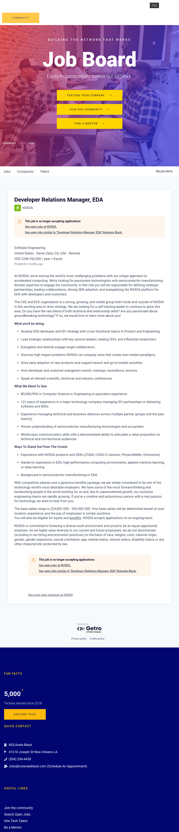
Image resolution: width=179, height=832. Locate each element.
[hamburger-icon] (154, 5)
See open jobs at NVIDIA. (41, 226)
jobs (6, 171)
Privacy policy (78, 638)
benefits (75, 518)
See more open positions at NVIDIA (50, 595)
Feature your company (89, 95)
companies (25, 171)
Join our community (89, 109)
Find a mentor (89, 123)
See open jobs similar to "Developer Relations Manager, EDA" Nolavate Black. (74, 232)
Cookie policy (97, 638)
